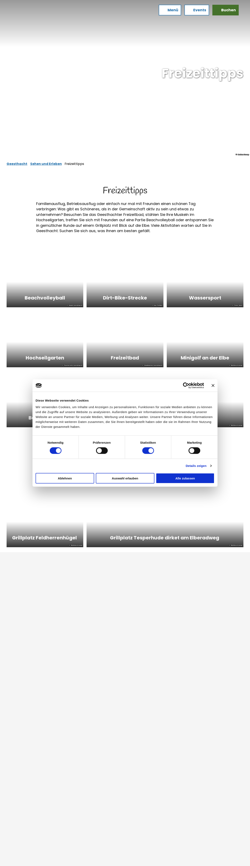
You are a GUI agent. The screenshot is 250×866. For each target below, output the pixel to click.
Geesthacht (17, 164)
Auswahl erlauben (125, 478)
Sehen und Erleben (46, 164)
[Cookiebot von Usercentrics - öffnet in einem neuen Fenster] (186, 385)
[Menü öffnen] (168, 12)
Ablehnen (65, 478)
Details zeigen (196, 466)
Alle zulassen (185, 478)
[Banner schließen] (213, 385)
